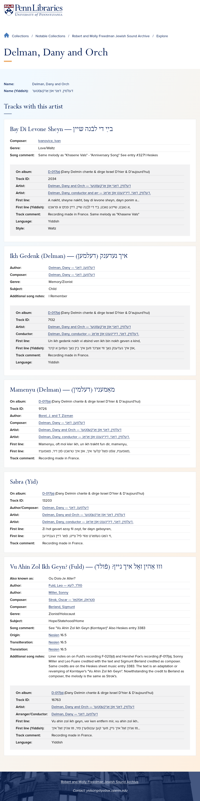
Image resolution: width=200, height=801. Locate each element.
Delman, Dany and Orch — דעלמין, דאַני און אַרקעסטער (89, 186)
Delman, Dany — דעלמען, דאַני (72, 267)
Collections (20, 36)
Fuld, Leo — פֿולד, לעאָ (65, 585)
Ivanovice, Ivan (49, 141)
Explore (162, 36)
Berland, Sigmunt (62, 607)
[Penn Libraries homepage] (33, 10)
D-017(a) (54, 172)
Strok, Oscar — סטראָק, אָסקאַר (72, 600)
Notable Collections (50, 36)
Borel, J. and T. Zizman (56, 416)
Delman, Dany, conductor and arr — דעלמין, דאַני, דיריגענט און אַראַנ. (99, 193)
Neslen (54, 635)
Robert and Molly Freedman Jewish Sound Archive (111, 36)
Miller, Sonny (58, 592)
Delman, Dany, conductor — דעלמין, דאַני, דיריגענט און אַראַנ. (93, 334)
